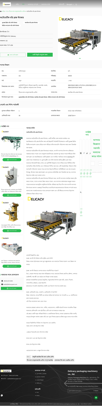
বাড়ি (17, 4)
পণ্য (23, 4)
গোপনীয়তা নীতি (14, 404)
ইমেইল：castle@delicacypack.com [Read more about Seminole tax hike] (11, 378)
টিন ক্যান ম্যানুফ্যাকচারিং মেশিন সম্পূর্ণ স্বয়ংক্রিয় (40, 360)
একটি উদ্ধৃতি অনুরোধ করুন (39, 54)
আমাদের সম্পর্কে (33, 4)
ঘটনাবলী (61, 4)
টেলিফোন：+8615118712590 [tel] (9, 375)
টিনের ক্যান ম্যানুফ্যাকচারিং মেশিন (17, 11)
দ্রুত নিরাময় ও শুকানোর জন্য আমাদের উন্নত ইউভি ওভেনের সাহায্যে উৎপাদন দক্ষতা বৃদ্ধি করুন (10, 262)
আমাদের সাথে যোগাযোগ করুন (46, 5)
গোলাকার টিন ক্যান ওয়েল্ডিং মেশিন (64, 360)
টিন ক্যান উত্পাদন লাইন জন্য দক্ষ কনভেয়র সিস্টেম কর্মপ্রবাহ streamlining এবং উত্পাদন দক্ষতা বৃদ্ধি (11, 156)
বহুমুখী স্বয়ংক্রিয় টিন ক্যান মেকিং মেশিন (43, 357)
